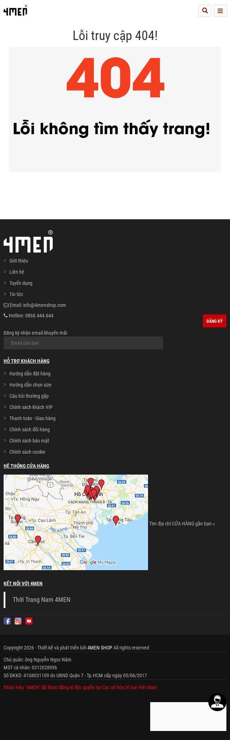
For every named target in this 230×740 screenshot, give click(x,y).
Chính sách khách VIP (31, 407)
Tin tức (16, 294)
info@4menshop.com (44, 305)
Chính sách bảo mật (29, 441)
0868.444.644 (39, 315)
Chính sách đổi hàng (29, 429)
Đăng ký (215, 321)
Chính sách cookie (27, 452)
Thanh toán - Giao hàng (32, 418)
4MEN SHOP (99, 648)
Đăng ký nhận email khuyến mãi (83, 339)
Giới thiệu (18, 261)
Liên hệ (16, 272)
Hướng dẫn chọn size (30, 385)
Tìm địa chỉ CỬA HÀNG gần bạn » (182, 524)
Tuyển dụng (20, 283)
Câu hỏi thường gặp (29, 396)
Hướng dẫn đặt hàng (30, 373)
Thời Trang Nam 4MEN (41, 599)
